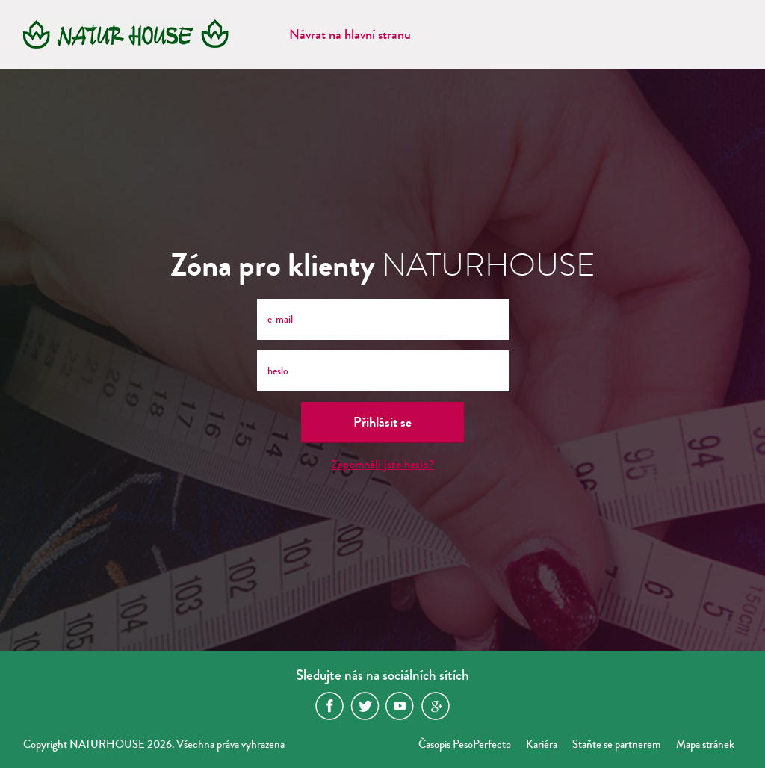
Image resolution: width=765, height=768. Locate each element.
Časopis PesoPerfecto (464, 744)
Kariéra (541, 744)
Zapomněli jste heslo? (382, 464)
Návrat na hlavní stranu (350, 34)
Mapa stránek (705, 744)
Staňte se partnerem (616, 744)
